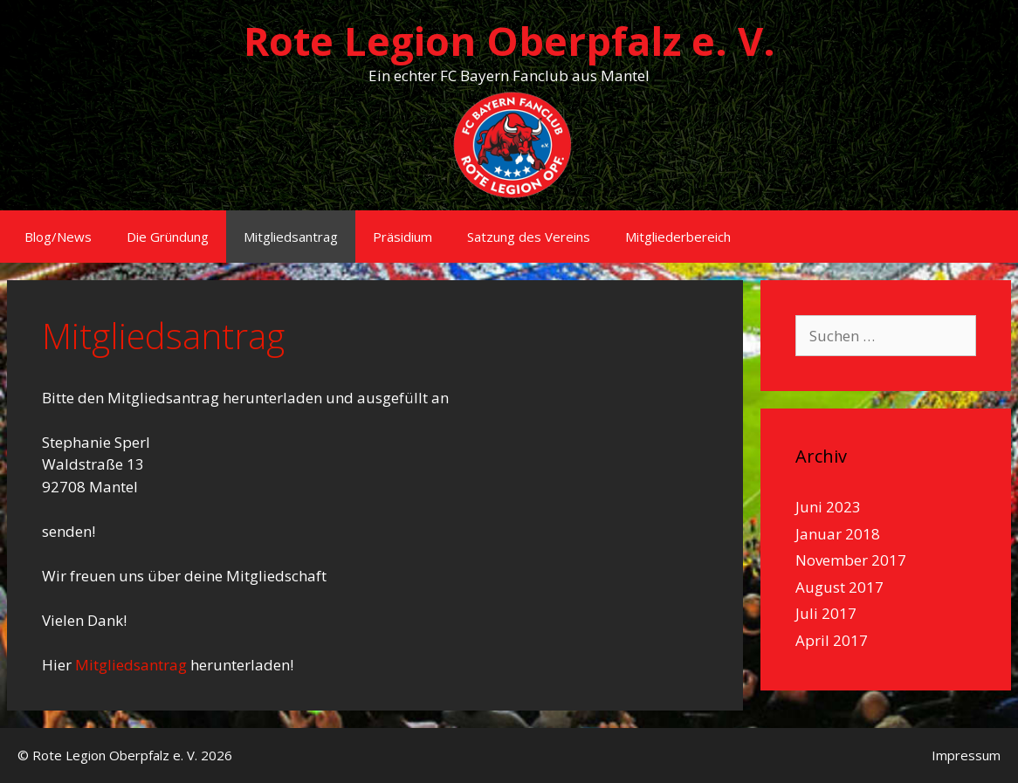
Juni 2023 (828, 507)
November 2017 (850, 560)
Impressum (966, 755)
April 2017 (831, 640)
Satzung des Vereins (528, 236)
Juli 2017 (825, 613)
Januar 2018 (837, 534)
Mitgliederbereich (678, 236)
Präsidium (402, 236)
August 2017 (839, 587)
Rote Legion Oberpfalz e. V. (509, 40)
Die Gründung (168, 236)
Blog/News (58, 236)
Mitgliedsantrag (291, 236)
